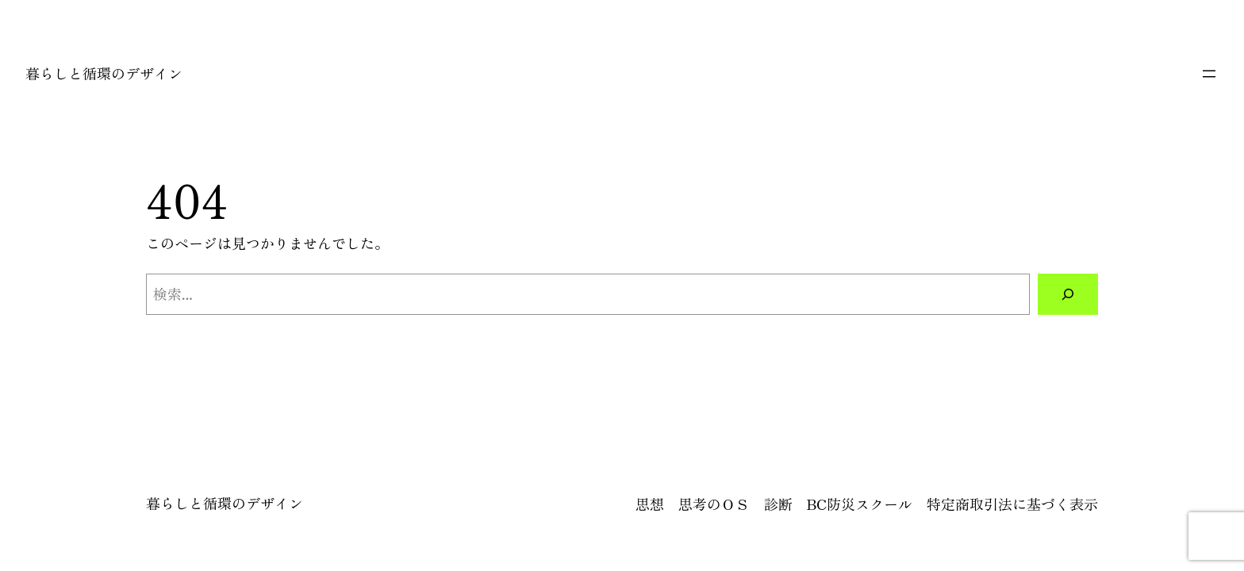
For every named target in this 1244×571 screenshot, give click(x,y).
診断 (778, 503)
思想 (649, 503)
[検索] (1068, 294)
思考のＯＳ (714, 503)
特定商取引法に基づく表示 (1012, 503)
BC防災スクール (859, 503)
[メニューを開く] (1209, 73)
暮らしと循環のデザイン (103, 73)
